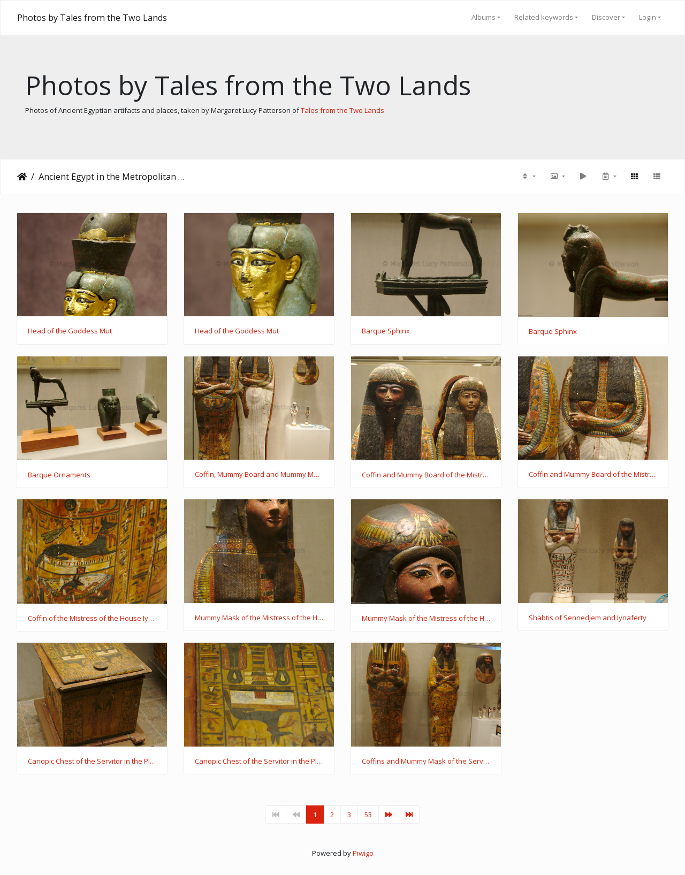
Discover (606, 17)
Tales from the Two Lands (342, 110)
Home (22, 176)
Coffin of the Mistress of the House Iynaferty (92, 618)
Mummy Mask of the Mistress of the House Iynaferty (259, 618)
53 (368, 814)
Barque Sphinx (386, 331)
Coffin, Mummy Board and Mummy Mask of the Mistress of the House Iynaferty (259, 474)
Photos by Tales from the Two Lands (92, 18)
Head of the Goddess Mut (70, 331)
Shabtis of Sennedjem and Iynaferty (587, 618)
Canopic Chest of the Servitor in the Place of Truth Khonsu (92, 761)
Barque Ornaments (59, 475)
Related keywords (543, 17)
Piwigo (363, 853)
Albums (483, 17)
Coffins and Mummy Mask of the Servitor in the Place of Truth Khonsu (426, 761)
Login (647, 17)
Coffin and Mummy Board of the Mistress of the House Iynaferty (426, 475)
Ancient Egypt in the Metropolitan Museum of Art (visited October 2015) (113, 176)
